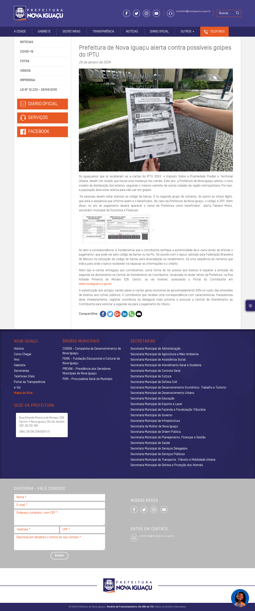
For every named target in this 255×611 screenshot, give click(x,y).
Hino (17, 359)
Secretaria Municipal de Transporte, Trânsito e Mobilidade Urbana (172, 459)
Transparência (103, 31)
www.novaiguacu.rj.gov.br (95, 284)
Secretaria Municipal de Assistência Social (158, 359)
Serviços (34, 118)
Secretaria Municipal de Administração (155, 348)
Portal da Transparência (29, 382)
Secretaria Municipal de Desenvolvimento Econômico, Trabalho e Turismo (178, 387)
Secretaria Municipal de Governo (151, 415)
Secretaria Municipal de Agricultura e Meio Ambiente (164, 354)
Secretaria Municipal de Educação (152, 398)
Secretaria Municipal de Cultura (150, 376)
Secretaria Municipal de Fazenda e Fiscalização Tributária (168, 409)
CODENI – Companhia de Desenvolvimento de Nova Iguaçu (92, 351)
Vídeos (25, 71)
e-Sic (17, 387)
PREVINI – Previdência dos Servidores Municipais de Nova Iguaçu (87, 371)
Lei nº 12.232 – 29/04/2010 (38, 90)
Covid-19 (26, 51)
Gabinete (44, 31)
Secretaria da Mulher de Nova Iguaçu (154, 426)
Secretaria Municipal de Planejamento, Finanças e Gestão (168, 437)
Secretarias (71, 31)
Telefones (217, 31)
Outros (187, 31)
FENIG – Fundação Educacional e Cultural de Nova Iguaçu (91, 361)
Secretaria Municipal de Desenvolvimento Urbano (162, 393)
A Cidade (20, 31)
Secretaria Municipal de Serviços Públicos (157, 454)
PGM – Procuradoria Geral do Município (87, 379)
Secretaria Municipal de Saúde (150, 443)
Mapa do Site (23, 393)
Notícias (132, 31)
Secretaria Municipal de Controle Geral (155, 371)
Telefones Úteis (24, 376)
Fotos (24, 61)
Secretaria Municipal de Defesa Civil (153, 382)
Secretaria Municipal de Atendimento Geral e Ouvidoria (165, 365)
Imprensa (27, 80)
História (19, 348)
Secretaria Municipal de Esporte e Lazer (156, 404)
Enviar (59, 555)
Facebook (38, 131)
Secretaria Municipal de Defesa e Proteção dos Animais (166, 465)
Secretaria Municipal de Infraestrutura (155, 421)
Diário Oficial (159, 31)
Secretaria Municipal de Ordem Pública (155, 432)
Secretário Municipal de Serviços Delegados (158, 448)
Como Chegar (22, 354)
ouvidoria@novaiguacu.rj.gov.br (193, 11)
